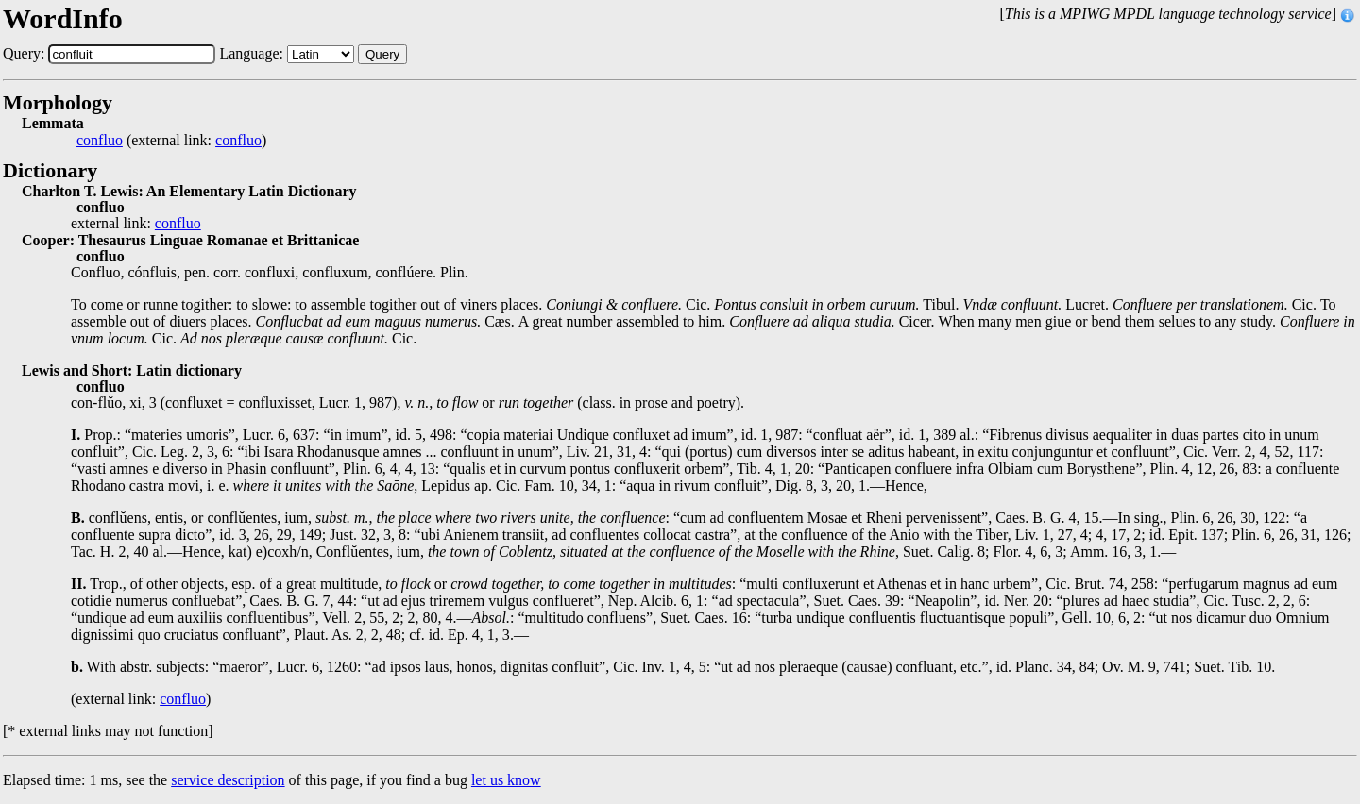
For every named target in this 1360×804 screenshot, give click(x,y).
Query (383, 54)
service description (227, 780)
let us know (506, 780)
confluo (99, 140)
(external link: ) (171, 140)
